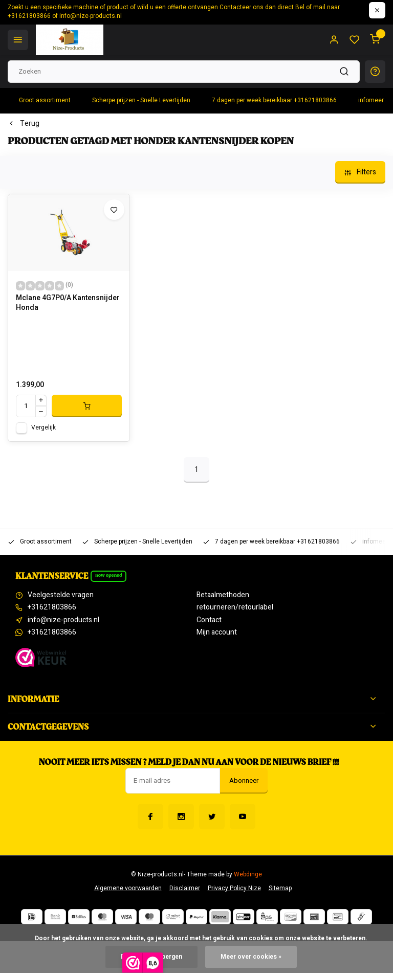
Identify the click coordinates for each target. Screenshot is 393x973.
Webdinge (248, 874)
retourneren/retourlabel (234, 607)
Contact (209, 620)
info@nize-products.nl (63, 620)
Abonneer (243, 781)
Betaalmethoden (222, 595)
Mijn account (216, 632)
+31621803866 (52, 607)
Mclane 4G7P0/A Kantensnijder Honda (68, 303)
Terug (23, 124)
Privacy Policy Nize (234, 888)
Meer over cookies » (251, 957)
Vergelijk (43, 427)
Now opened (108, 575)
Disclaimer (184, 888)
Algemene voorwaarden (128, 888)
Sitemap (280, 888)
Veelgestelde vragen (61, 595)
